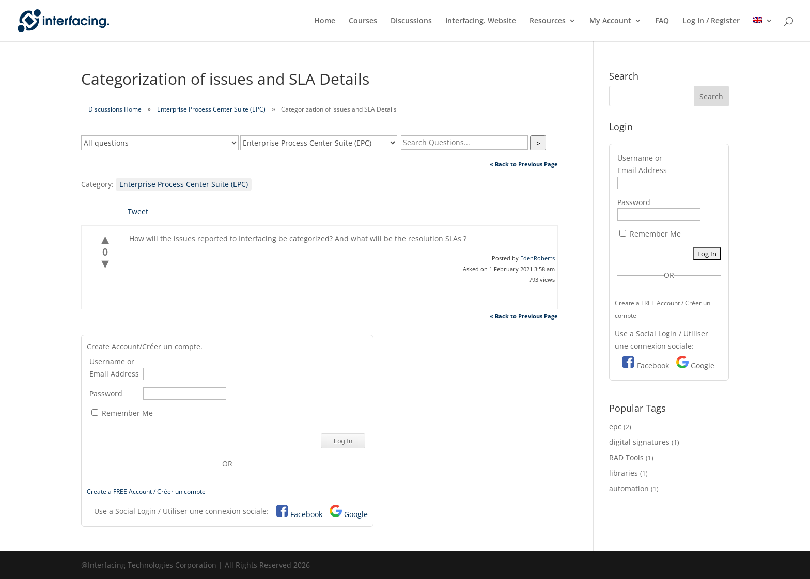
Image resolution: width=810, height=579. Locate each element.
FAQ (662, 21)
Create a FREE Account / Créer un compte (146, 491)
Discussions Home (115, 109)
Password (105, 393)
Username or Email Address (114, 367)
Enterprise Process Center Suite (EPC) (211, 109)
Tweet (138, 211)
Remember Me (122, 413)
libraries (623, 473)
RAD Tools (626, 457)
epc (615, 426)
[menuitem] (763, 29)
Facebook (306, 514)
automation (629, 488)
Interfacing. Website (480, 21)
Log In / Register (711, 21)
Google (356, 514)
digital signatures (639, 442)
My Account (610, 21)
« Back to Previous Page (524, 164)
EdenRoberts (537, 258)
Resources (547, 21)
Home (324, 21)
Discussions (411, 21)
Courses (363, 21)
